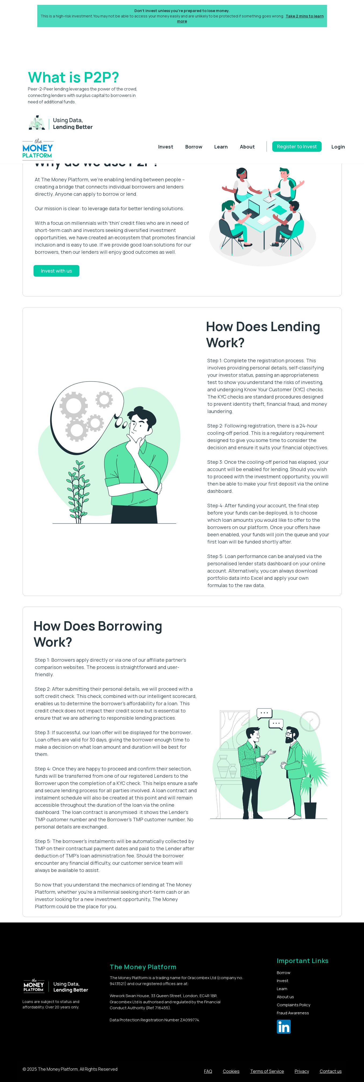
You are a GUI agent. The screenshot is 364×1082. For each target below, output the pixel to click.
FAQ (208, 1071)
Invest (165, 146)
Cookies (231, 1071)
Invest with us (56, 270)
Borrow (193, 146)
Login (338, 146)
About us (285, 997)
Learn (221, 146)
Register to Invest (297, 146)
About (247, 146)
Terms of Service (267, 1071)
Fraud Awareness (293, 1013)
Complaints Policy (293, 1005)
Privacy (302, 1071)
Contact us (331, 1071)
